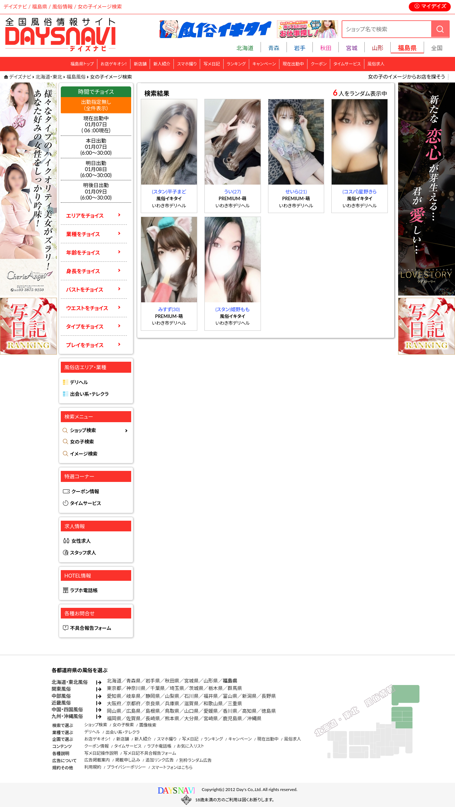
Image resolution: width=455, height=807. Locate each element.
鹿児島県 (232, 718)
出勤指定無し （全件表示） (96, 105)
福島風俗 (76, 77)
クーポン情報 (85, 491)
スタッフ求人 (83, 553)
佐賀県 (133, 718)
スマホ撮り (187, 64)
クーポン (319, 64)
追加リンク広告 (160, 760)
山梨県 (172, 696)
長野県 (269, 696)
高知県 (249, 711)
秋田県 (172, 681)
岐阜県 (133, 696)
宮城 (351, 47)
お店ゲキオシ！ (114, 64)
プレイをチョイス (84, 345)
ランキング (236, 64)
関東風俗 (61, 689)
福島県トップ (82, 64)
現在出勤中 (293, 64)
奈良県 (152, 703)
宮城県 (191, 681)
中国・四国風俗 (67, 709)
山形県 (210, 681)
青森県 (133, 681)
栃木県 (215, 688)
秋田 (325, 47)
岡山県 (114, 711)
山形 (377, 47)
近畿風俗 (61, 703)
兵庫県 (172, 703)
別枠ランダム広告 (195, 760)
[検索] (440, 29)
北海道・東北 (49, 77)
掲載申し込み (127, 760)
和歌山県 (213, 703)
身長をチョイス (83, 271)
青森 (273, 47)
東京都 (114, 688)
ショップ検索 (83, 430)
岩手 (299, 47)
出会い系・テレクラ (89, 394)
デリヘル (79, 382)
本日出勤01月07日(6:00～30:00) (96, 147)
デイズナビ (20, 77)
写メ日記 (211, 64)
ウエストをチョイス (87, 308)
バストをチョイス (84, 289)
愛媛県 (210, 711)
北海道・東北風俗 (70, 682)
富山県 (230, 696)
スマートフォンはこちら (172, 767)
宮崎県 (210, 718)
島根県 (152, 711)
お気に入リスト (190, 746)
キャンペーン (264, 64)
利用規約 (92, 767)
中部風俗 (61, 696)
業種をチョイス (83, 234)
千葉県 (157, 688)
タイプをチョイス (84, 326)
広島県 (133, 711)
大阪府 (114, 703)
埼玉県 (177, 688)
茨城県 (196, 688)
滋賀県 (191, 703)
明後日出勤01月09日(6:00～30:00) (96, 191)
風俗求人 (376, 64)
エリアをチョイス (85, 215)
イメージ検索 (83, 454)
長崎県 (152, 718)
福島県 (230, 681)
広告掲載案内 (97, 760)
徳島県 (269, 711)
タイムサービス (347, 64)
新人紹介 (161, 64)
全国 (437, 47)
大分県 (191, 718)
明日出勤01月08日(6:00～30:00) (96, 169)
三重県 (235, 703)
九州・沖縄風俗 (67, 716)
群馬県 (235, 688)
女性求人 (81, 541)
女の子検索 (82, 442)
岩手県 (152, 681)
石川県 (191, 696)
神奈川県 (135, 688)
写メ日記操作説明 (101, 753)
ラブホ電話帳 (84, 590)
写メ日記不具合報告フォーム (149, 753)
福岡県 (114, 718)
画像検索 (147, 725)
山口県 (191, 711)
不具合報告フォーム (90, 628)
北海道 (244, 47)
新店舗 (140, 64)
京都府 (133, 703)
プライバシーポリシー (126, 767)
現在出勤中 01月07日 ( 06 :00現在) (96, 124)
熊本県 (172, 718)
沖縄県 (254, 718)
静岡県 (152, 696)
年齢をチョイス (83, 252)
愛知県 (114, 696)
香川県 (230, 711)
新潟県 (249, 696)
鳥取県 (172, 711)
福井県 (210, 696)
